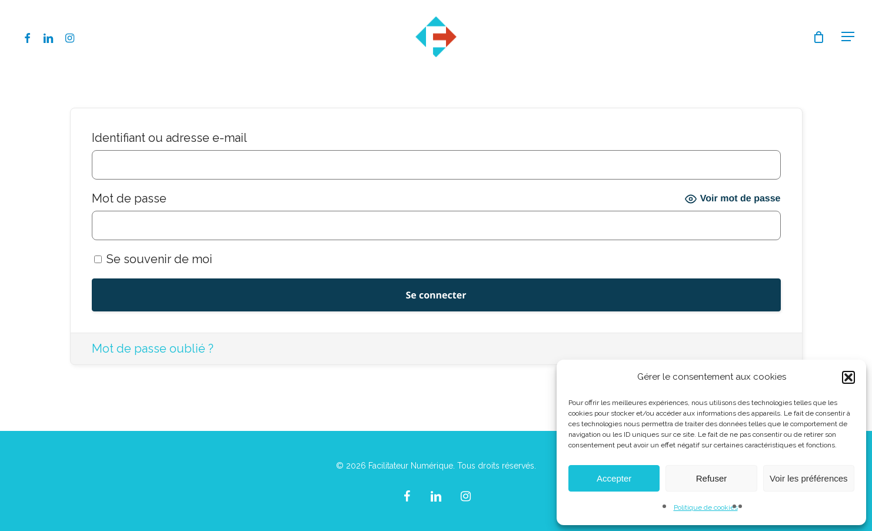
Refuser (711, 478)
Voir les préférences (809, 478)
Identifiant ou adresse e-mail (169, 138)
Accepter (614, 478)
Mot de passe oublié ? (153, 348)
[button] (848, 377)
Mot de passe (129, 198)
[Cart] (818, 37)
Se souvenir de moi (153, 259)
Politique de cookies (706, 507)
